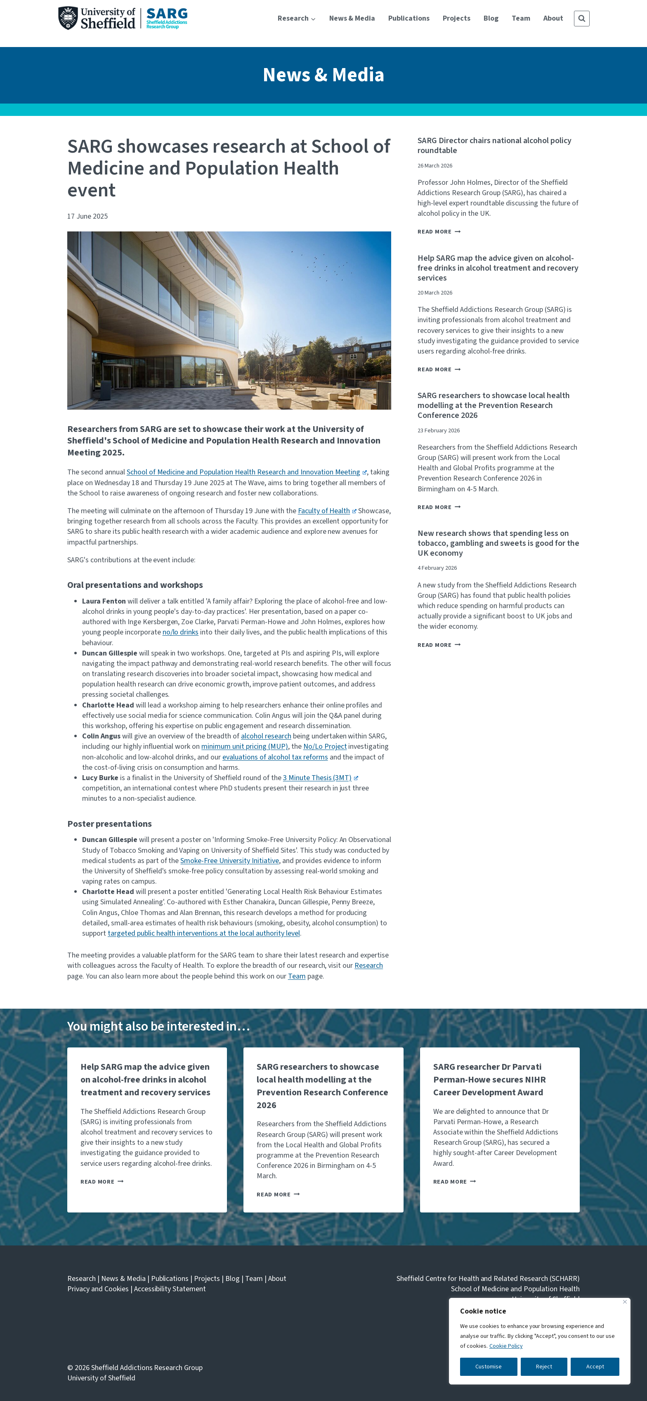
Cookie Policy (506, 1346)
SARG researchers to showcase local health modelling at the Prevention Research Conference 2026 (493, 405)
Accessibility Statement (170, 1289)
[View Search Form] (582, 18)
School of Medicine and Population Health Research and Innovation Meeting (247, 472)
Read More (439, 231)
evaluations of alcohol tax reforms (275, 757)
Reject (544, 1367)
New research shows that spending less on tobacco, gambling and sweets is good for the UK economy (498, 543)
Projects (456, 18)
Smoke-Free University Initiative (229, 861)
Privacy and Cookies (98, 1289)
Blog (491, 18)
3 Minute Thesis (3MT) (320, 778)
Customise (488, 1367)
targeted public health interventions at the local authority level (204, 933)
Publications (409, 18)
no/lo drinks (181, 632)
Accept (595, 1367)
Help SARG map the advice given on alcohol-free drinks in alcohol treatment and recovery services (498, 268)
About (553, 18)
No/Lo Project (325, 746)
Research (368, 965)
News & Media (352, 18)
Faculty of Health (327, 511)
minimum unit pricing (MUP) (244, 746)
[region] (539, 1341)
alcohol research (266, 736)
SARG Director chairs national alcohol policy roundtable (494, 145)
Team (521, 18)
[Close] (625, 1302)
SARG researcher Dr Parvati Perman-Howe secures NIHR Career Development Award (489, 1079)
